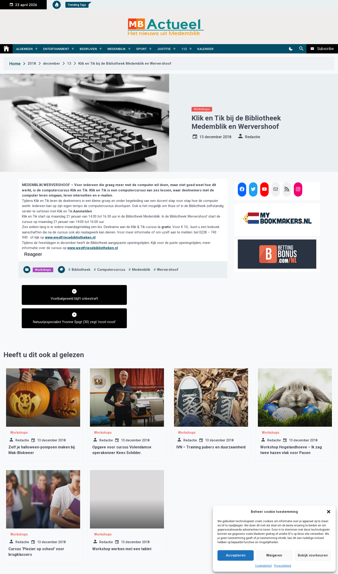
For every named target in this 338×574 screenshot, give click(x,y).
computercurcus (111, 270)
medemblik (141, 270)
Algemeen (24, 49)
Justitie (164, 49)
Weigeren (274, 555)
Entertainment (56, 49)
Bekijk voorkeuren (313, 555)
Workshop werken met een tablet (121, 525)
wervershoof (167, 270)
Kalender (205, 49)
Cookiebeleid (263, 565)
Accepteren (235, 555)
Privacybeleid (282, 565)
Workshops (202, 109)
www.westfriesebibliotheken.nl (70, 237)
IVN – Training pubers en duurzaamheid (210, 424)
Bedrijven (88, 49)
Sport (141, 49)
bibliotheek (81, 270)
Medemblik (116, 49)
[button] (328, 511)
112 (184, 49)
